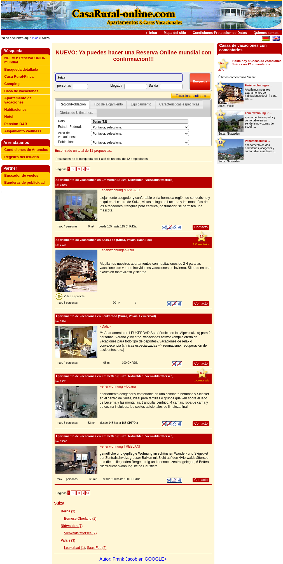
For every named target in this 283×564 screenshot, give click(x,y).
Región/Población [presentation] (72, 104)
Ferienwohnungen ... (258, 85)
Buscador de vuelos (21, 175)
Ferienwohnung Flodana (118, 386)
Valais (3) (68, 540)
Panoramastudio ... (257, 140)
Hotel (8, 116)
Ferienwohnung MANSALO (120, 190)
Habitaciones (15, 109)
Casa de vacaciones (21, 91)
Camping (12, 84)
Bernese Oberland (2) (80, 519)
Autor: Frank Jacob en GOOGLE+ (133, 559)
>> (88, 169)
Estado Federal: (70, 127)
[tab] (72, 104)
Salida (153, 86)
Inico (153, 33)
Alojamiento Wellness (22, 131)
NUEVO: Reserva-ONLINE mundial (26, 60)
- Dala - (105, 326)
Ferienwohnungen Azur (117, 250)
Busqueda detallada (21, 69)
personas (64, 86)
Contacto (201, 227)
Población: (66, 142)
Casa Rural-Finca (19, 76)
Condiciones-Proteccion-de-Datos (220, 33)
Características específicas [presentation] (179, 104)
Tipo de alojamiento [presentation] (108, 104)
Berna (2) (68, 511)
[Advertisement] (26, 206)
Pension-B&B (15, 124)
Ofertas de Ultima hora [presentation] (76, 113)
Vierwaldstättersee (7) (80, 533)
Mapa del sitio (175, 33)
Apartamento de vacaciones (17, 100)
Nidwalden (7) (72, 526)
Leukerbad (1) (74, 548)
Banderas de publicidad (24, 182)
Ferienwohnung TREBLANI (120, 446)
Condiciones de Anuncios (26, 150)
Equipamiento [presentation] (141, 104)
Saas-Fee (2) (96, 548)
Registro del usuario (21, 157)
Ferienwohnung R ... (258, 113)
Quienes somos (266, 33)
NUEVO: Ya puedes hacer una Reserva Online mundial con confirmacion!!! (133, 55)
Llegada (116, 86)
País (61, 121)
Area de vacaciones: (67, 135)
